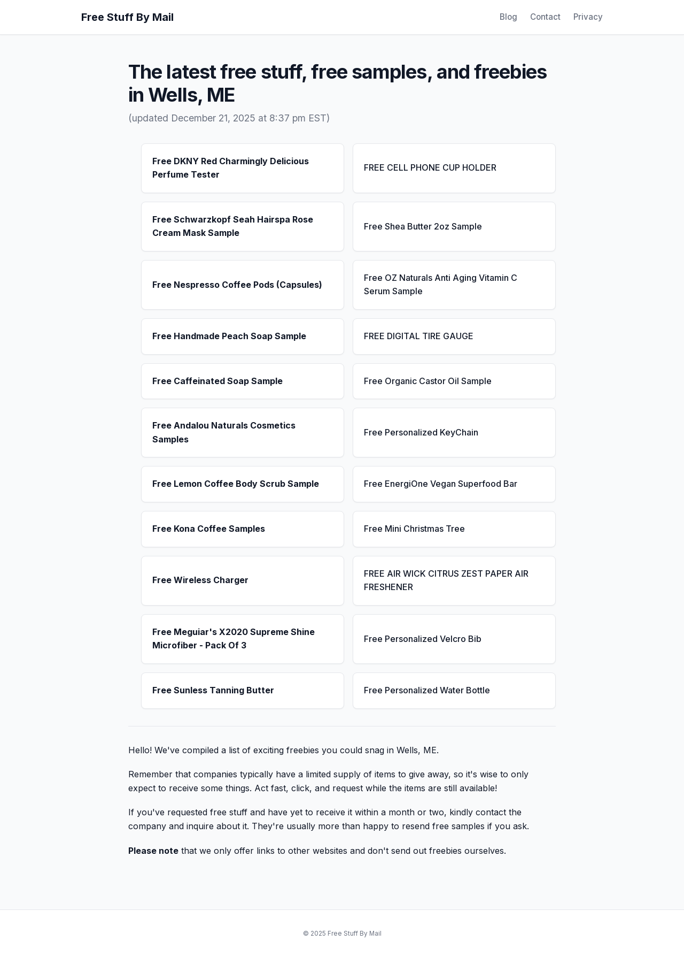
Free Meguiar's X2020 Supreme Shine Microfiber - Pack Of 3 (233, 638)
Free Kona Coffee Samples (208, 528)
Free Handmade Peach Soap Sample (229, 336)
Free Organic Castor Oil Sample (428, 381)
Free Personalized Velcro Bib (422, 638)
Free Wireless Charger (200, 580)
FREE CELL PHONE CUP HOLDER (430, 167)
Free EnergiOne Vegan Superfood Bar (440, 483)
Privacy (588, 17)
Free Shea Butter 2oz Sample (423, 226)
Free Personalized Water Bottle (427, 690)
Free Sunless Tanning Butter (213, 690)
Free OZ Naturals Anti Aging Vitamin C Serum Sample (440, 284)
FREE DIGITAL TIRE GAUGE (418, 336)
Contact (545, 17)
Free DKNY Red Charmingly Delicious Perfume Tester (230, 168)
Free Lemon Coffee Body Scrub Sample (235, 483)
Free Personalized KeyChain (421, 432)
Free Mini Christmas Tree (414, 528)
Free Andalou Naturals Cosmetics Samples (224, 432)
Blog (508, 17)
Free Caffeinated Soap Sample (217, 381)
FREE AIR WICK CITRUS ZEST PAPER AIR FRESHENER (446, 580)
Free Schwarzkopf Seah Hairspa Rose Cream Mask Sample (232, 226)
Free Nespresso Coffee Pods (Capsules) (237, 284)
